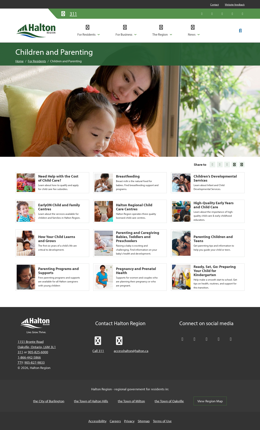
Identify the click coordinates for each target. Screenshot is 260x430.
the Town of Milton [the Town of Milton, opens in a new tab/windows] (131, 401)
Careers (115, 421)
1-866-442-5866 (29, 357)
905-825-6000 (38, 352)
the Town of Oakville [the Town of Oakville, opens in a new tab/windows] (169, 401)
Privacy (129, 421)
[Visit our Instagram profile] (242, 14)
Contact (214, 4)
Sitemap (144, 421)
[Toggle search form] (240, 30)
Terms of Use (162, 421)
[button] (88, 30)
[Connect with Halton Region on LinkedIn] (222, 14)
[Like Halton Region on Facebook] (212, 14)
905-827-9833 (34, 362)
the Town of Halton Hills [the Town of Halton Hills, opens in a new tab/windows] (91, 401)
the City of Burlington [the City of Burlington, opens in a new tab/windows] (48, 401)
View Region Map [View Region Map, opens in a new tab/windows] (210, 401)
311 (20, 352)
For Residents (37, 61)
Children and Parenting (66, 61)
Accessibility (97, 421)
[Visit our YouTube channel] (232, 14)
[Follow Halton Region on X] (202, 14)
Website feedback (235, 4)
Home (19, 61)
